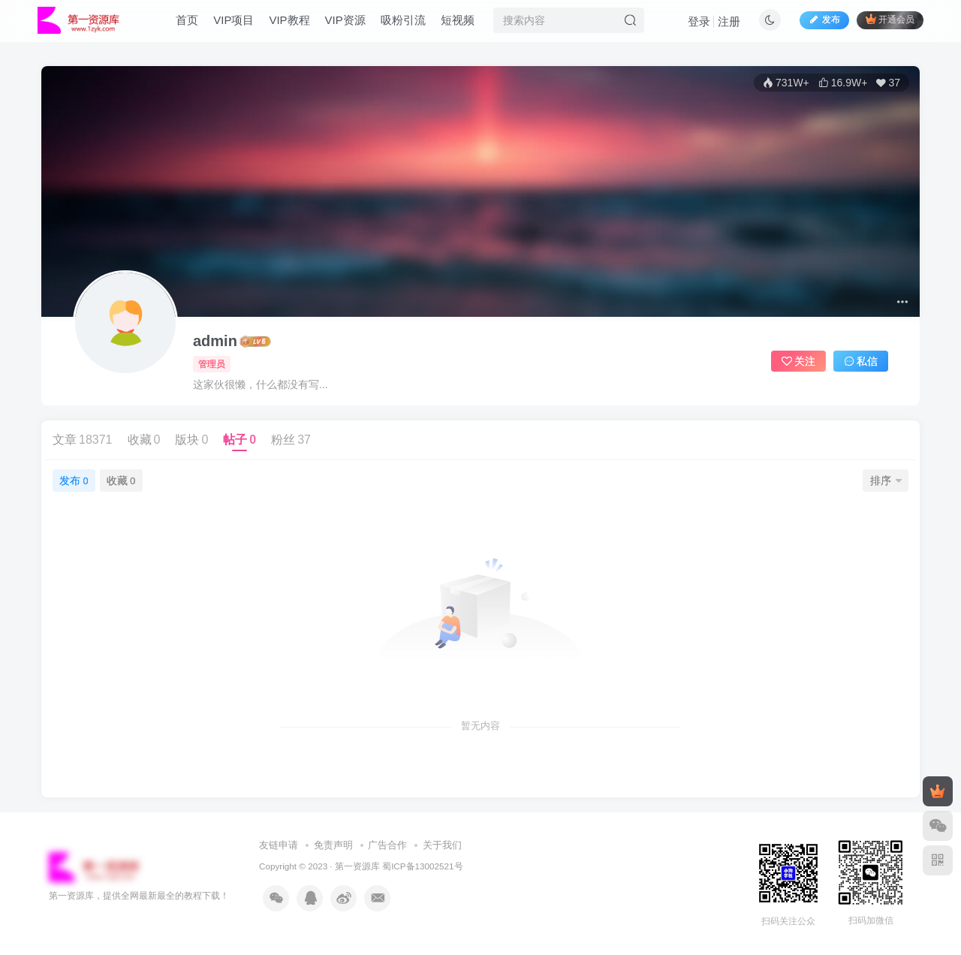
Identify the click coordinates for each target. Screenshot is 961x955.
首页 (195, 25)
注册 (757, 62)
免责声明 (333, 845)
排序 (886, 480)
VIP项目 (241, 25)
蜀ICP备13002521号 (422, 866)
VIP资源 (353, 25)
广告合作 (387, 845)
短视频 (465, 25)
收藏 (144, 439)
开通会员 (881, 24)
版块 (191, 439)
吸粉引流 (410, 25)
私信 (861, 361)
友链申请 (278, 845)
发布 (73, 480)
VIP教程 (297, 25)
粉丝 (291, 439)
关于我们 (442, 845)
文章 (83, 439)
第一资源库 (357, 866)
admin (215, 341)
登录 (727, 62)
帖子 (239, 439)
